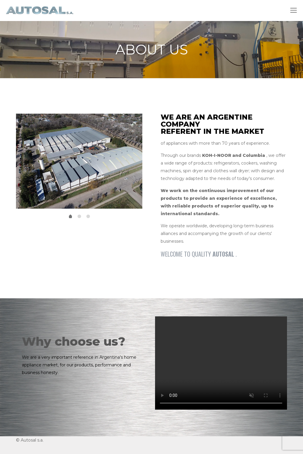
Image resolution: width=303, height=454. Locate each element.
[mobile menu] (294, 10)
